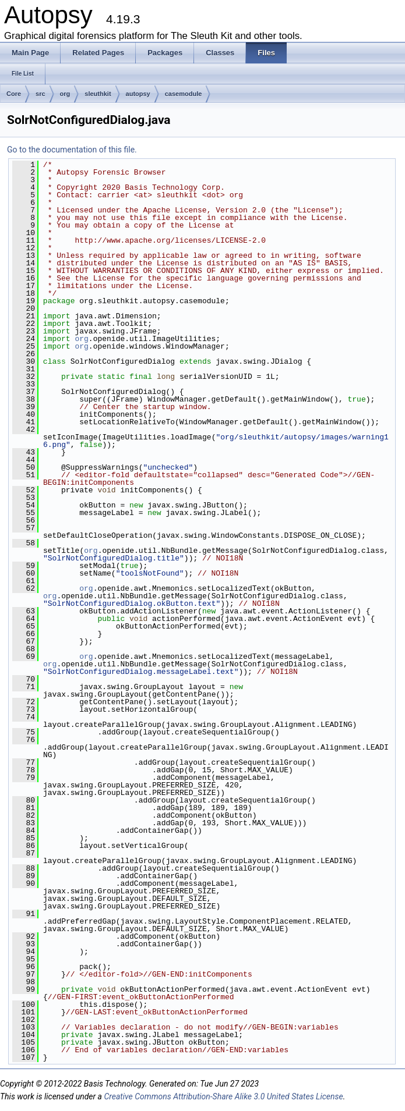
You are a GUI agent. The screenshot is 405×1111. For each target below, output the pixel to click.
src (40, 93)
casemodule (183, 93)
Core (13, 93)
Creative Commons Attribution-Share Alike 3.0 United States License (223, 1096)
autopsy (138, 93)
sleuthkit (97, 93)
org (65, 93)
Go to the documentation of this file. (72, 149)
